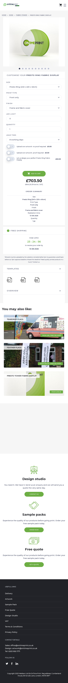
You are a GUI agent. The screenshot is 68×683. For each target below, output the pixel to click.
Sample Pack (11, 604)
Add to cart (34, 173)
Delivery (8, 593)
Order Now (34, 530)
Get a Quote (34, 564)
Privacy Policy (11, 632)
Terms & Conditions (14, 627)
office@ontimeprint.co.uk (22, 645)
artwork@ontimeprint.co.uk (24, 648)
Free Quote (10, 610)
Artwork (8, 599)
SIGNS (11, 15)
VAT (6, 621)
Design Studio (11, 615)
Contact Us (34, 494)
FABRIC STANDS (21, 15)
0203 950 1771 (14, 651)
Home (4, 15)
